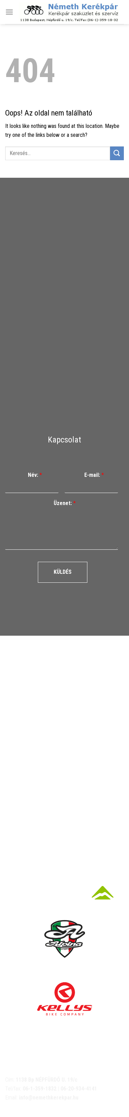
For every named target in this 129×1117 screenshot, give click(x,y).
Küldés (63, 572)
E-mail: (94, 475)
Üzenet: (65, 503)
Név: (35, 475)
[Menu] (9, 11)
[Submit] (117, 153)
